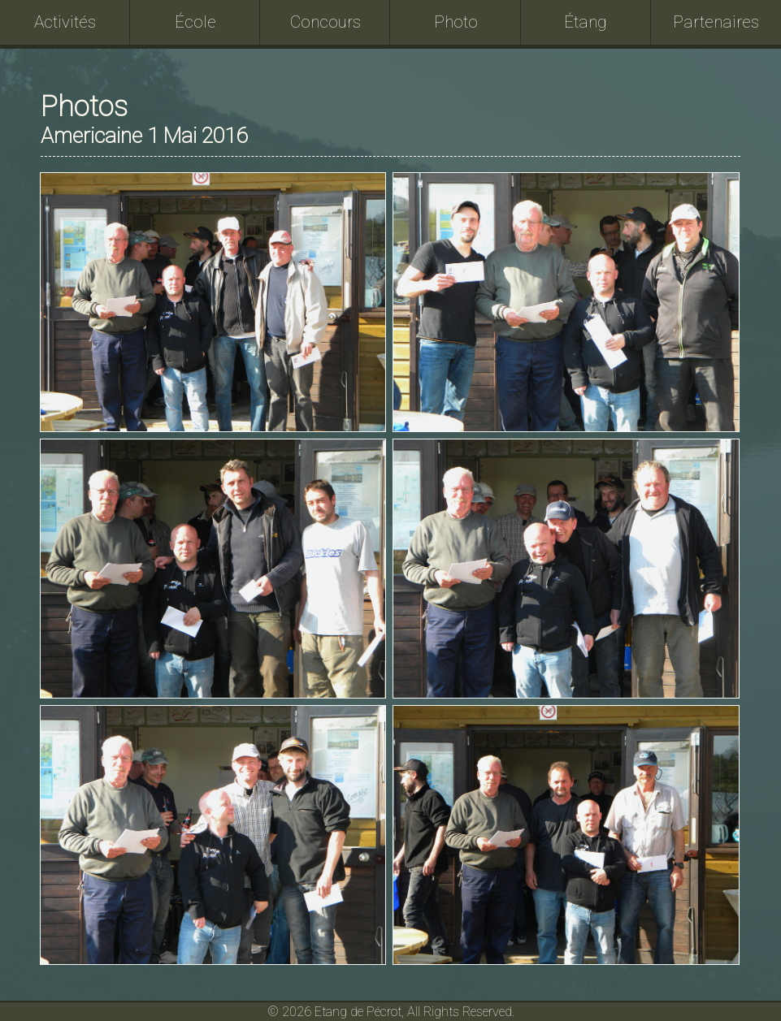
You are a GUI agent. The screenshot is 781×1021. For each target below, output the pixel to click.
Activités (65, 22)
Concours (325, 22)
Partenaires (716, 22)
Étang (585, 22)
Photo (456, 22)
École (195, 22)
